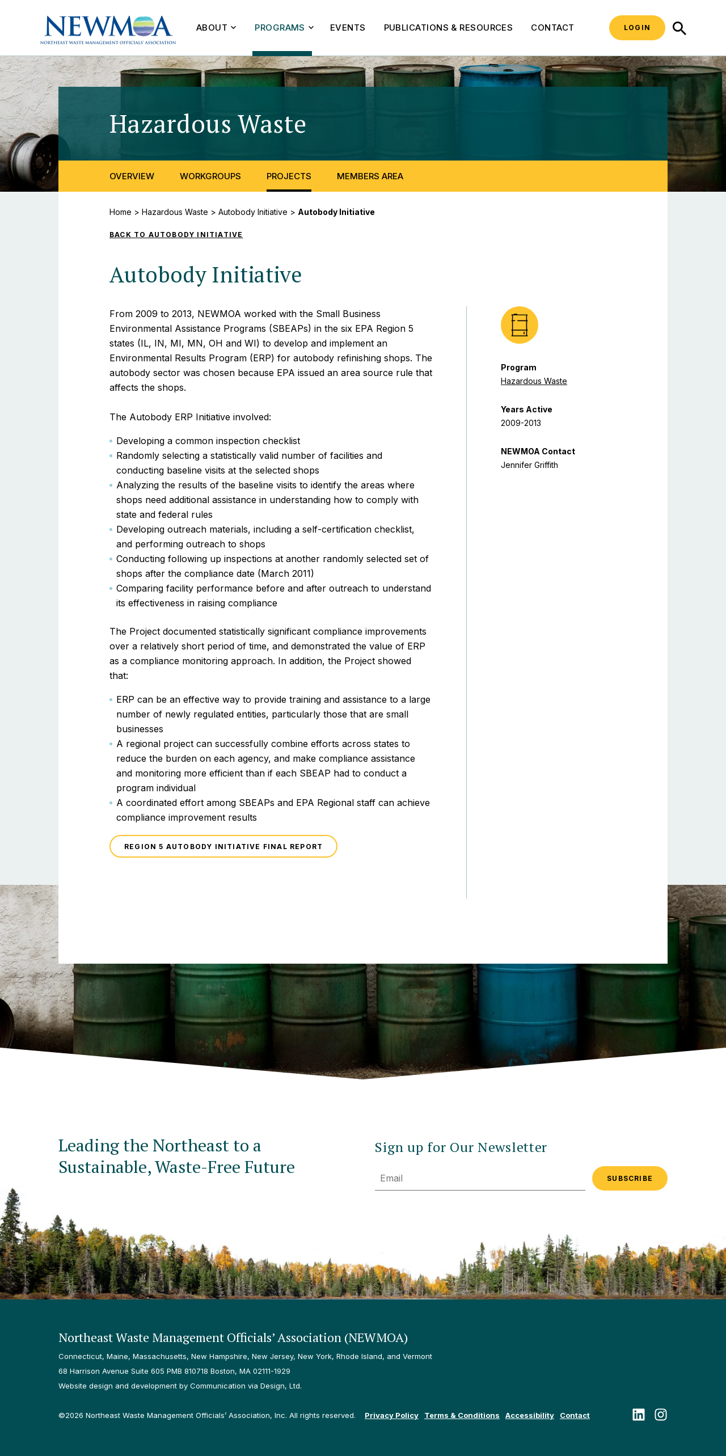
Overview (131, 176)
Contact (552, 27)
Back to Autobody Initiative (176, 234)
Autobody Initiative (253, 212)
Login (637, 27)
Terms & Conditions (462, 1415)
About (216, 27)
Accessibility (529, 1415)
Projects (289, 176)
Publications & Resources (448, 27)
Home (120, 212)
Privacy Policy (392, 1415)
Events (348, 27)
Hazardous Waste (175, 212)
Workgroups (210, 176)
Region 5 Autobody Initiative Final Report (223, 846)
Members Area (370, 176)
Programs (284, 27)
